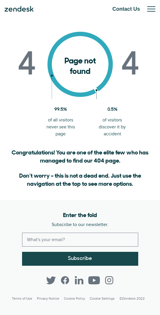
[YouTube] (94, 280)
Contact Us (126, 9)
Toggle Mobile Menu (151, 9)
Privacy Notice (48, 298)
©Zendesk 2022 (132, 298)
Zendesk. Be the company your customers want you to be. (19, 9)
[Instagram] (109, 280)
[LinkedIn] (79, 280)
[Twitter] (51, 280)
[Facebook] (65, 280)
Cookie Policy (74, 298)
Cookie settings (102, 298)
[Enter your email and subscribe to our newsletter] (80, 240)
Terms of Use (22, 298)
